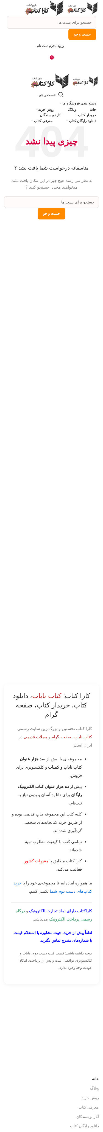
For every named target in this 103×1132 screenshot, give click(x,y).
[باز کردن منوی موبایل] (51, 67)
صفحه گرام (61, 736)
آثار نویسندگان (87, 1116)
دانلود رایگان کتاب (84, 1126)
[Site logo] (82, 8)
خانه (95, 1079)
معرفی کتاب (89, 1107)
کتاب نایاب (83, 736)
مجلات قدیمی (35, 736)
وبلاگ (94, 1088)
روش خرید (90, 1098)
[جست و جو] (51, 22)
